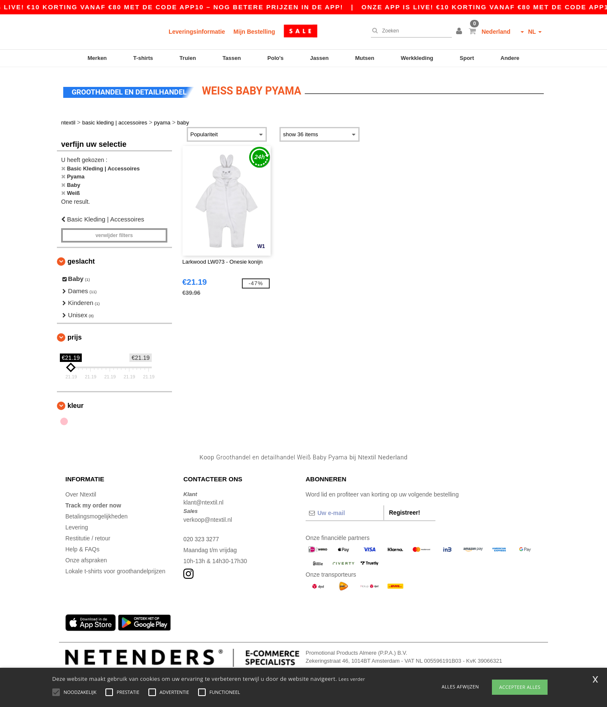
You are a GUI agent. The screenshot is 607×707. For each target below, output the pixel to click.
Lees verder (351, 679)
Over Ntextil (80, 493)
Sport (467, 58)
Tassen (232, 58)
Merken (97, 58)
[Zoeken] (409, 30)
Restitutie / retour (87, 537)
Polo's (275, 58)
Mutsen (364, 58)
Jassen (319, 58)
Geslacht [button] (81, 260)
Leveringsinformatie (197, 31)
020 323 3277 (201, 537)
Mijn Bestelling (254, 31)
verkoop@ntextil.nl (207, 518)
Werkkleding (417, 58)
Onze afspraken (86, 559)
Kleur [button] (75, 404)
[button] (460, 31)
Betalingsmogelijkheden (96, 515)
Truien (188, 58)
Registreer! (404, 511)
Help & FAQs (82, 548)
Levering (76, 526)
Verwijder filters (114, 234)
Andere (509, 58)
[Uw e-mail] (345, 511)
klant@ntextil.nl (203, 501)
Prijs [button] (74, 336)
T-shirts (143, 58)
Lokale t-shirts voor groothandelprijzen (115, 570)
